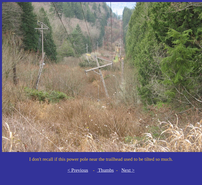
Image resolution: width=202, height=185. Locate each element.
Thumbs (105, 170)
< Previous (78, 170)
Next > (127, 170)
